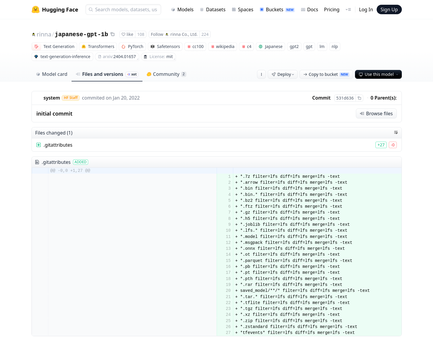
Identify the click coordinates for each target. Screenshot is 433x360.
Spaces (242, 9)
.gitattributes (58, 145)
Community (166, 74)
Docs (309, 9)
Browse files (376, 113)
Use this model (379, 74)
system (52, 98)
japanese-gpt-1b (81, 34)
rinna (44, 34)
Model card (51, 74)
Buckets (277, 9)
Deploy (283, 74)
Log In (366, 9)
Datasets (212, 9)
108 (140, 34)
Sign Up (389, 9)
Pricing (332, 9)
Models (182, 9)
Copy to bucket (326, 74)
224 (205, 34)
